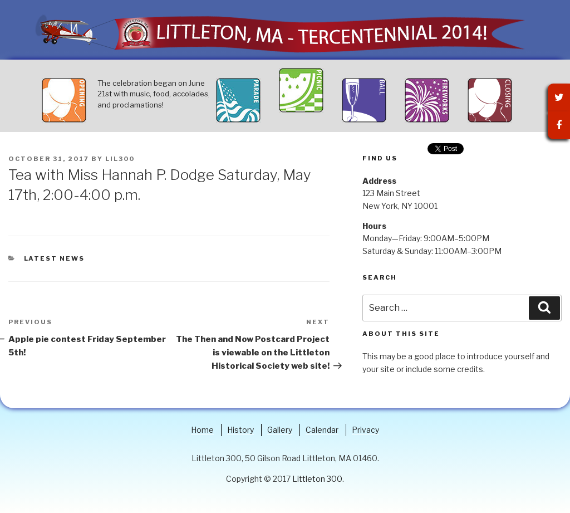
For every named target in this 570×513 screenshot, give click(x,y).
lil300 (120, 159)
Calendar (322, 429)
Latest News (54, 258)
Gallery (279, 429)
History (240, 429)
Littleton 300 (317, 478)
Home (202, 429)
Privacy (365, 429)
